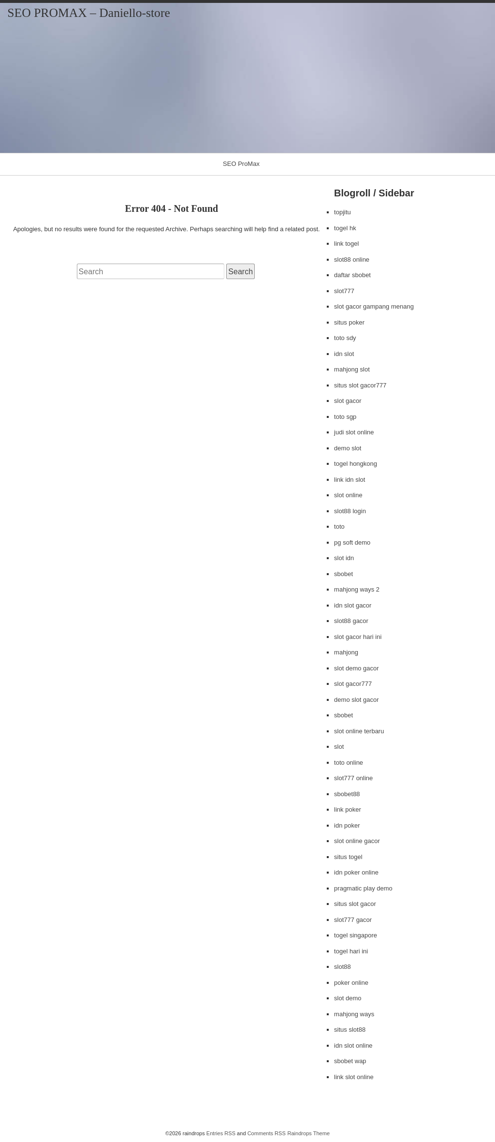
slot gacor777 (353, 683)
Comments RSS (267, 1133)
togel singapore (355, 935)
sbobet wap (350, 1061)
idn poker (347, 825)
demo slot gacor (356, 699)
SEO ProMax (241, 163)
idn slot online (353, 1045)
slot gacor (347, 400)
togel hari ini (351, 951)
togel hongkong (355, 463)
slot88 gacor (351, 620)
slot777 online (353, 778)
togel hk (345, 228)
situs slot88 (349, 1029)
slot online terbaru (359, 731)
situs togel (348, 856)
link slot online (354, 1077)
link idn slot (349, 479)
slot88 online (351, 259)
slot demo (347, 998)
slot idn (344, 558)
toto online (348, 762)
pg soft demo (352, 542)
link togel (346, 243)
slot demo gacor (356, 668)
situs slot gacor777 (360, 385)
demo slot (347, 448)
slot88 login (350, 511)
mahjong (346, 652)
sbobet (343, 574)
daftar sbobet (352, 275)
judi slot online (354, 432)
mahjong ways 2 (356, 589)
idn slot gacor (352, 605)
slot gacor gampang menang (374, 306)
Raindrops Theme (308, 1133)
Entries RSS (220, 1133)
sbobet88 (347, 794)
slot (339, 746)
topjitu (342, 212)
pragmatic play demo (363, 888)
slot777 (344, 291)
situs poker (349, 322)
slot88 (342, 966)
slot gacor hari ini (357, 636)
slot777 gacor (353, 919)
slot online (348, 495)
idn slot (344, 353)
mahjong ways (354, 1014)
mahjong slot (352, 369)
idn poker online (356, 872)
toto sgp (345, 416)
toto (339, 526)
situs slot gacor (355, 903)
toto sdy (345, 337)
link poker (347, 809)
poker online (351, 982)
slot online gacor (357, 841)
